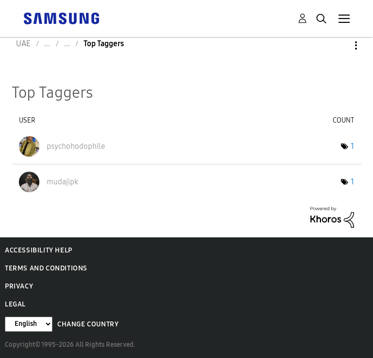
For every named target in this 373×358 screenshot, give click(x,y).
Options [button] (339, 45)
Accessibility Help (38, 250)
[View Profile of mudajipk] (62, 181)
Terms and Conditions (46, 268)
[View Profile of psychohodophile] (76, 146)
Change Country (88, 324)
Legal (15, 304)
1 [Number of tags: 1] (352, 146)
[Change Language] (28, 324)
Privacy (19, 286)
